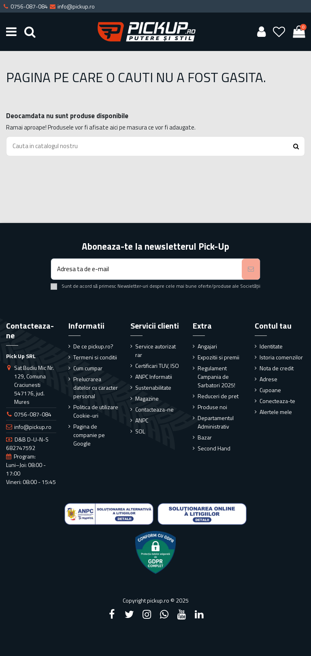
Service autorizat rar (155, 350)
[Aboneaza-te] (251, 269)
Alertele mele (276, 412)
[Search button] (296, 146)
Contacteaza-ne (154, 409)
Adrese (268, 379)
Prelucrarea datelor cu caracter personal (95, 387)
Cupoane (270, 390)
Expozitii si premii (218, 357)
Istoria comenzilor (281, 357)
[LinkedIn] (199, 614)
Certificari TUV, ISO (157, 365)
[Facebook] (111, 614)
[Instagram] (146, 614)
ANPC (141, 420)
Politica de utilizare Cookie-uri (95, 411)
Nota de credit (277, 368)
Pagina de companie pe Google (89, 435)
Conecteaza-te (277, 401)
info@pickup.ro (32, 426)
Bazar (205, 437)
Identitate (271, 346)
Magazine (147, 398)
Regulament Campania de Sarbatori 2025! (216, 376)
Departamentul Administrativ (216, 422)
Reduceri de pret (218, 396)
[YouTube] (181, 614)
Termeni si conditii (95, 357)
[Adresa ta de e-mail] (146, 269)
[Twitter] (129, 614)
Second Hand (214, 448)
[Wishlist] (279, 31)
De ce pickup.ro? (93, 346)
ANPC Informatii (153, 376)
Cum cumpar (87, 368)
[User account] (261, 31)
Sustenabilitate (153, 387)
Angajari (207, 346)
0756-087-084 (32, 414)
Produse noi (212, 407)
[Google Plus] (164, 614)
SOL (140, 431)
